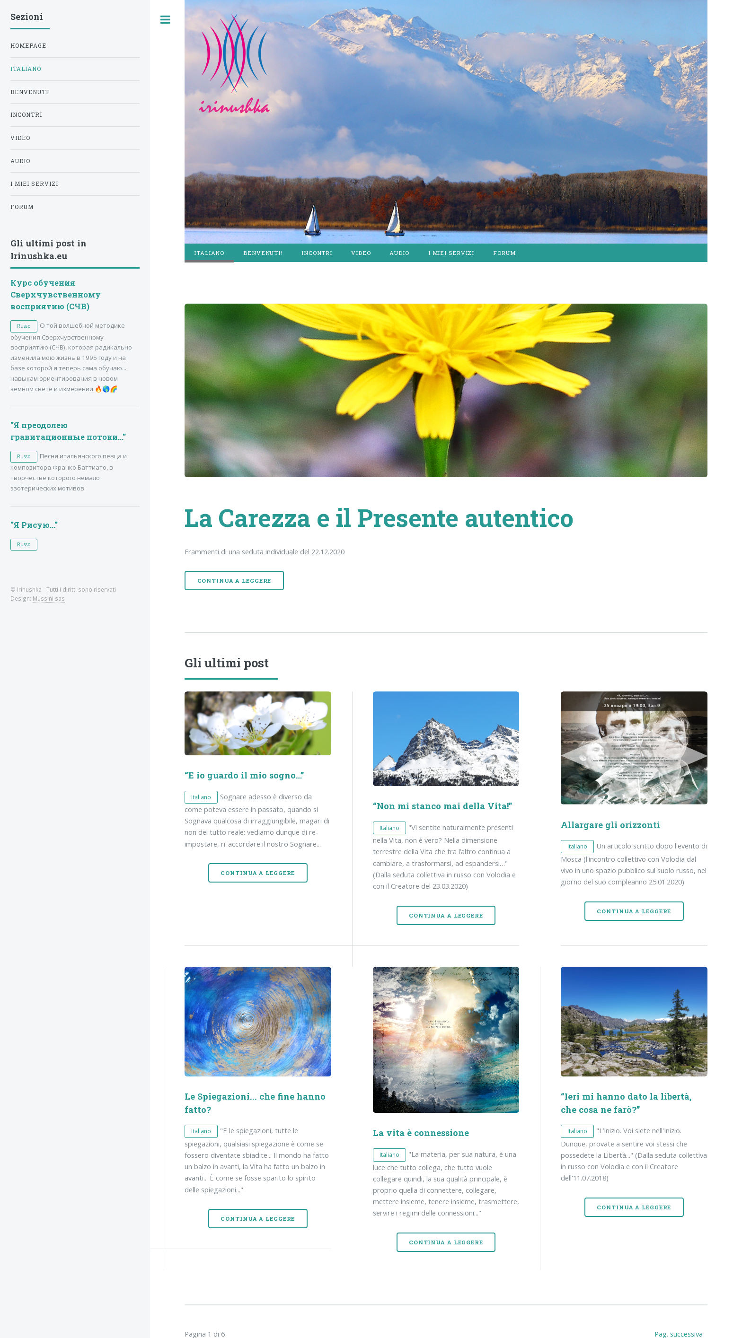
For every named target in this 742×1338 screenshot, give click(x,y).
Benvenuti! (263, 252)
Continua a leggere (234, 580)
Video (361, 252)
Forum (504, 252)
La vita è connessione (421, 1132)
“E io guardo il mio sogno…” (244, 775)
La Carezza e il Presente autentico (379, 517)
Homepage (28, 45)
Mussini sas (49, 598)
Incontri (316, 252)
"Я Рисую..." (34, 525)
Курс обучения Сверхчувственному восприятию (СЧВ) (55, 294)
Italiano (25, 68)
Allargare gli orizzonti (610, 825)
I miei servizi (451, 252)
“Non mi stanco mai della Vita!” (442, 806)
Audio (399, 252)
